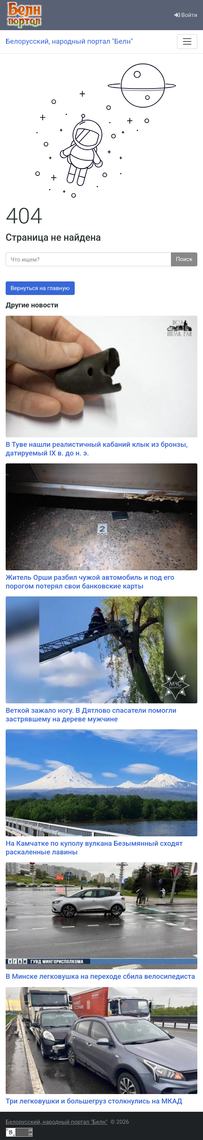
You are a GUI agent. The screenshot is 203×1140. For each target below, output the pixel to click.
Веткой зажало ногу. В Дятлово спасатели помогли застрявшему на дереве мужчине (91, 714)
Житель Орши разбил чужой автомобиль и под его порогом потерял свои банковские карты (90, 581)
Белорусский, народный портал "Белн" (57, 1122)
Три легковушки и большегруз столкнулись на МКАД (94, 1101)
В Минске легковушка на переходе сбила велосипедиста (100, 976)
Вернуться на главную (40, 288)
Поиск (184, 259)
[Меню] (187, 41)
